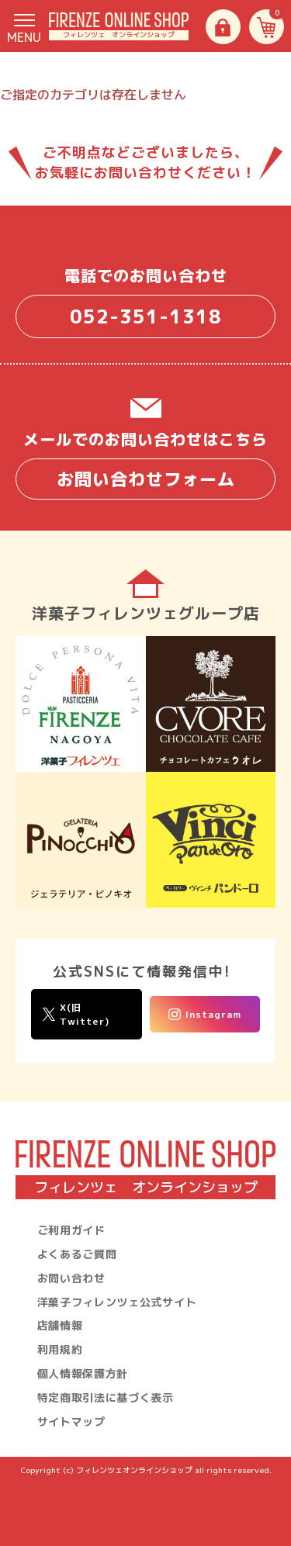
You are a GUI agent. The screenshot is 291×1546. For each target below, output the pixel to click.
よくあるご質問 (77, 1254)
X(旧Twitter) (76, 1014)
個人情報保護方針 (83, 1373)
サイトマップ (71, 1421)
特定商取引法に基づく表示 (105, 1397)
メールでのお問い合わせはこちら (145, 464)
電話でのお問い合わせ (145, 301)
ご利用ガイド (71, 1230)
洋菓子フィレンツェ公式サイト (117, 1302)
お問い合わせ (71, 1278)
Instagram (204, 1014)
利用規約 (60, 1349)
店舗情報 (60, 1325)
